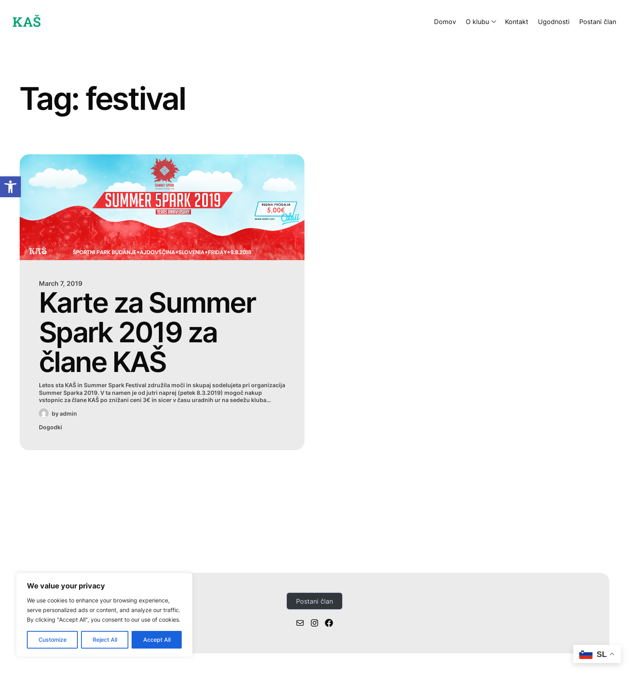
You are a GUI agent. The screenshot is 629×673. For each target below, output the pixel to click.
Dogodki (50, 427)
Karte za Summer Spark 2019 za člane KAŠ (147, 332)
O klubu (477, 22)
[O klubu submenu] (492, 21)
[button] (10, 186)
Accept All (156, 639)
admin (68, 413)
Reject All (105, 639)
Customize (53, 639)
